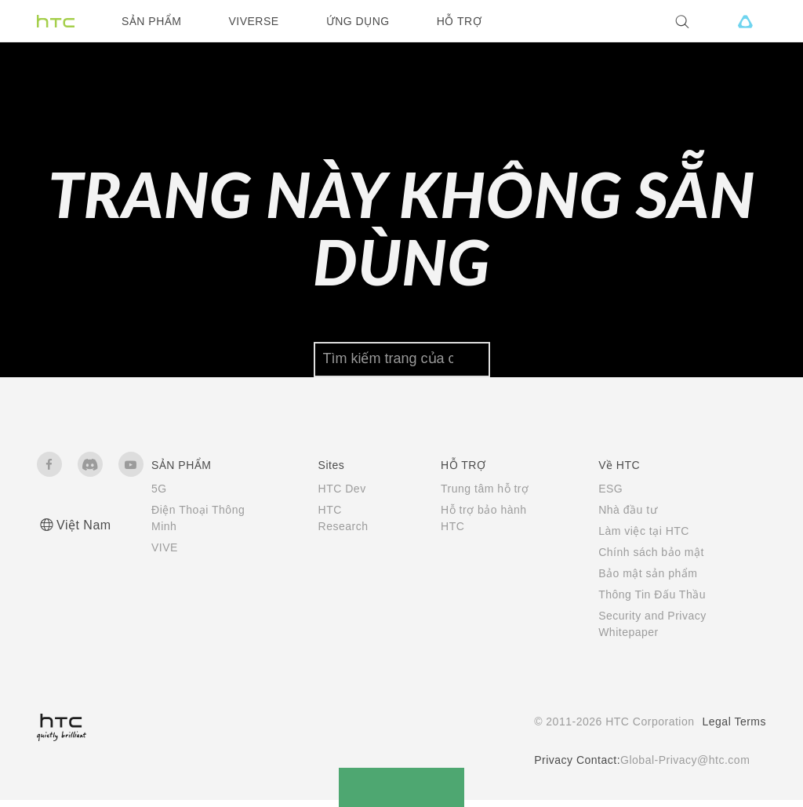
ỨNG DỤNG (358, 21)
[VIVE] (745, 21)
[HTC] (55, 21)
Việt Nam (83, 532)
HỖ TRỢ (459, 21)
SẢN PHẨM (151, 21)
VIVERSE (253, 21)
